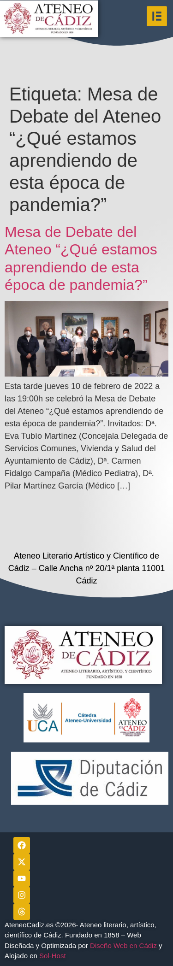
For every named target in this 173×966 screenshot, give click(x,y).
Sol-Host (53, 956)
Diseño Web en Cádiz (123, 945)
